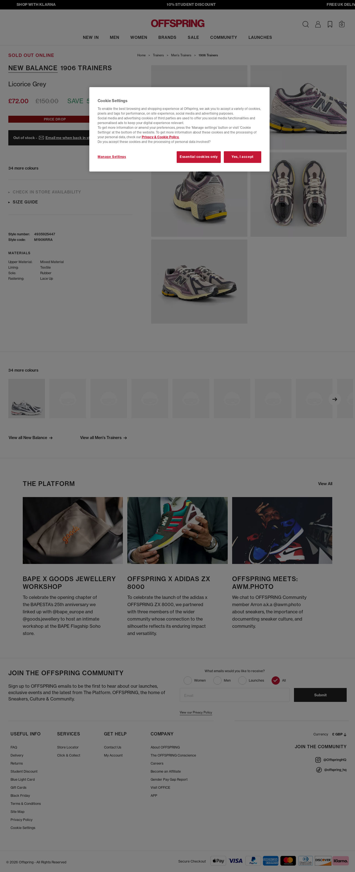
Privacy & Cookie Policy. (160, 137)
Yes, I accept (242, 157)
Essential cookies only (199, 157)
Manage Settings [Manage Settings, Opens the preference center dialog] (112, 157)
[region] (179, 129)
